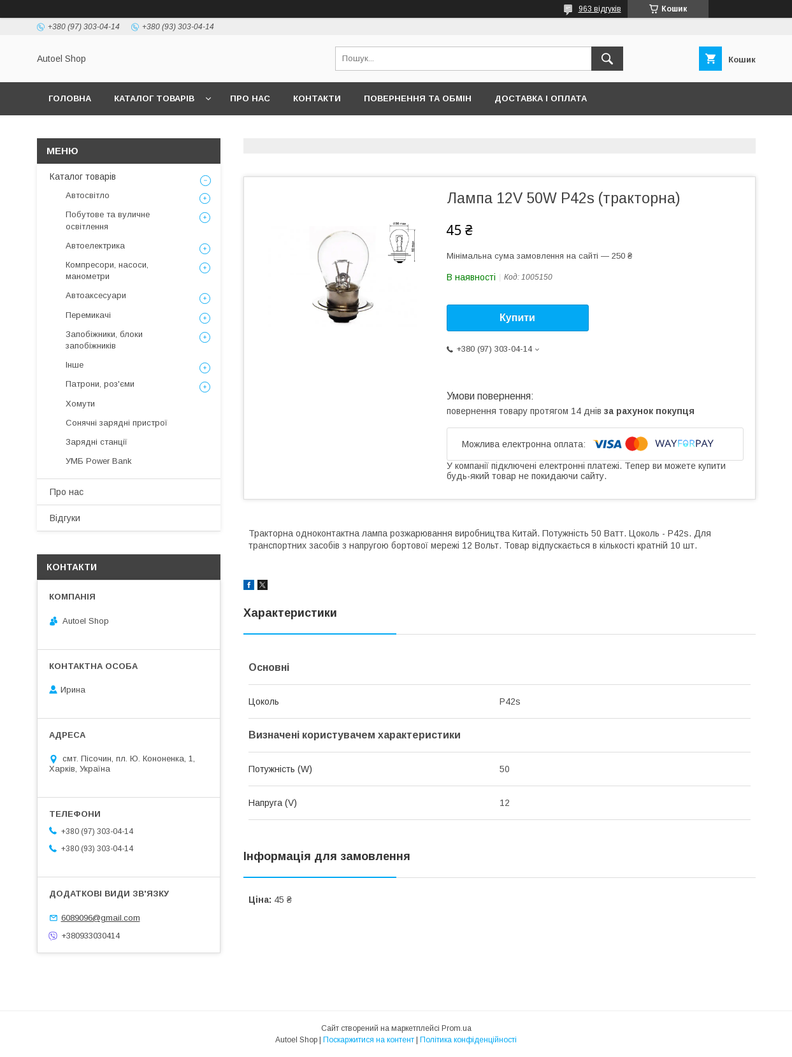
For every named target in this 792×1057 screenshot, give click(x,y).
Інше (74, 365)
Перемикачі (88, 315)
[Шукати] (607, 59)
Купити (517, 317)
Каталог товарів (154, 98)
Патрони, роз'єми (100, 384)
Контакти (317, 98)
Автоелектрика (95, 245)
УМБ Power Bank (99, 461)
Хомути (80, 403)
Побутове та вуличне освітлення (108, 220)
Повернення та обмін (418, 98)
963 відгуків (600, 8)
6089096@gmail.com (100, 918)
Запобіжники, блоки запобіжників (104, 339)
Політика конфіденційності (468, 1039)
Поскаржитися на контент (368, 1039)
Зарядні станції (96, 442)
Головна (69, 98)
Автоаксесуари (96, 295)
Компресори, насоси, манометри (107, 270)
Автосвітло (88, 195)
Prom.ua (457, 1028)
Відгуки (65, 518)
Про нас (250, 98)
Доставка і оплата (540, 98)
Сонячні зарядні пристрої (117, 423)
